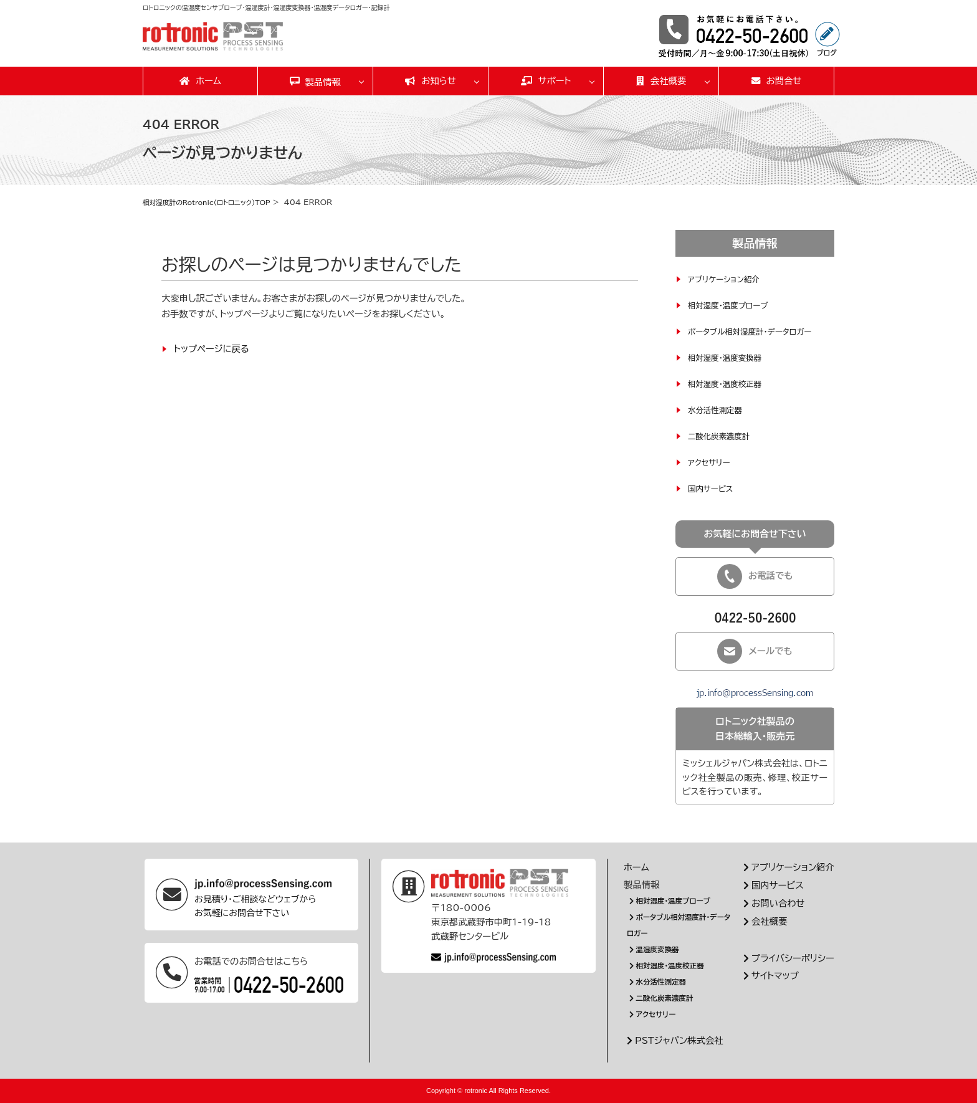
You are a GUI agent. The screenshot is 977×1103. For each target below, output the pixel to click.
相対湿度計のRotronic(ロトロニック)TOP (215, 202)
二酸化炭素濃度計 (723, 435)
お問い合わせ (772, 902)
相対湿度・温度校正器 (729, 383)
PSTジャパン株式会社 (673, 1039)
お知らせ (430, 80)
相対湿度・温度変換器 (729, 357)
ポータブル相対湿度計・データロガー (757, 331)
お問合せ (776, 80)
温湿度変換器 (656, 949)
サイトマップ (769, 975)
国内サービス (713, 488)
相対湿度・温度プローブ (733, 304)
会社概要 (661, 80)
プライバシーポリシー (787, 957)
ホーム (200, 80)
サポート (546, 80)
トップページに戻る (211, 348)
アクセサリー (711, 461)
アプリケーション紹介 (728, 278)
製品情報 (323, 82)
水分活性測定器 (718, 409)
